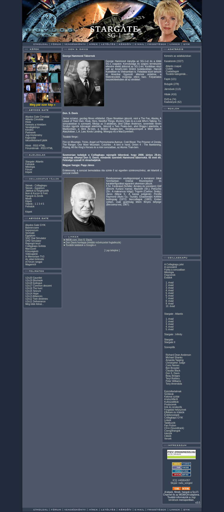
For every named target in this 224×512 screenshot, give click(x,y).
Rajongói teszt (32, 243)
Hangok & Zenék (34, 196)
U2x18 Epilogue (33, 283)
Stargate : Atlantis (173, 314)
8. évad (170, 301)
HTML (42, 145)
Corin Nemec (173, 365)
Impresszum (31, 230)
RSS (35, 145)
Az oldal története (34, 259)
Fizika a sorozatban (174, 269)
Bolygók (168, 84)
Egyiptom (30, 235)
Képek (28, 172)
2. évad (170, 285)
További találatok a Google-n (81, 245)
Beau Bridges (173, 376)
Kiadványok (170, 102)
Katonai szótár (172, 396)
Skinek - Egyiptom (35, 188)
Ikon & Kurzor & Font (36, 193)
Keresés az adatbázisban (177, 56)
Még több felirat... (34, 304)
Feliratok (29, 164)
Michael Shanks (174, 357)
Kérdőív (29, 130)
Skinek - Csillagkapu (36, 185)
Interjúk (168, 433)
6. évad (170, 295)
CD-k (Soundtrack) (174, 428)
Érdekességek (171, 415)
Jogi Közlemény (33, 135)
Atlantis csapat (173, 66)
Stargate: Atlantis (34, 161)
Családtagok (172, 71)
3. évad (170, 288)
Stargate (168, 339)
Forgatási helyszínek (175, 409)
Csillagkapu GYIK (173, 417)
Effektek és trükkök (174, 412)
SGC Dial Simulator (35, 238)
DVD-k (167, 99)
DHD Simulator (33, 241)
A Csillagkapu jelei (174, 264)
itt (83, 160)
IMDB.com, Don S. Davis (79, 240)
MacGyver (30, 248)
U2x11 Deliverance (35, 301)
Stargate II (169, 342)
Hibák (167, 94)
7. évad (170, 298)
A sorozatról (170, 267)
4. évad (170, 290)
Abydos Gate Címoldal (37, 116)
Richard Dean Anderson (178, 355)
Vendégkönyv (32, 127)
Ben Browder (173, 368)
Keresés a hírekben (35, 124)
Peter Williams (173, 381)
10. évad (170, 306)
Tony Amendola (174, 383)
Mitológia (30, 167)
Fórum (28, 169)
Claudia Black (173, 370)
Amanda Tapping (175, 360)
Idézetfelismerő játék (36, 140)
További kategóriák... (177, 74)
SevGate (30, 233)
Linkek (167, 420)
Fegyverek (169, 275)
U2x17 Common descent (38, 285)
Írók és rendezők (173, 407)
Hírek (28, 122)
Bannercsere (32, 227)
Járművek (169, 89)
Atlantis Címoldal (34, 119)
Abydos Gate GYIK (35, 225)
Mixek (28, 198)
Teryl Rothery (173, 378)
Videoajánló (31, 254)
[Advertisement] (181, 183)
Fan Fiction (170, 425)
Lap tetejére (112, 250)
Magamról (30, 264)
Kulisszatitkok (171, 402)
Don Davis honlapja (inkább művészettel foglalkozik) (93, 242)
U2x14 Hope (32, 293)
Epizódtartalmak (172, 391)
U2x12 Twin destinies (36, 299)
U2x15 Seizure (33, 291)
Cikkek (167, 436)
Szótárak (169, 394)
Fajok (167, 79)
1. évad (170, 282)
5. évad (170, 293)
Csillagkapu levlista (35, 246)
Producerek (170, 404)
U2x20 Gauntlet (33, 278)
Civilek (169, 69)
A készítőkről (171, 399)
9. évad (170, 303)
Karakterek (170, 61)
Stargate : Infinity (173, 334)
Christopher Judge (175, 362)
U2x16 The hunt (33, 288)
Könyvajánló (31, 251)
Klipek (28, 201)
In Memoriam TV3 (34, 256)
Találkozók (169, 423)
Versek (168, 438)
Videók (29, 204)
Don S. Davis (173, 373)
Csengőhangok (172, 430)
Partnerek (30, 132)
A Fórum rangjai (33, 262)
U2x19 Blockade (34, 280)
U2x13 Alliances (33, 296)
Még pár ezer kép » (42, 104)
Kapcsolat (30, 137)
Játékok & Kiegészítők (37, 190)
